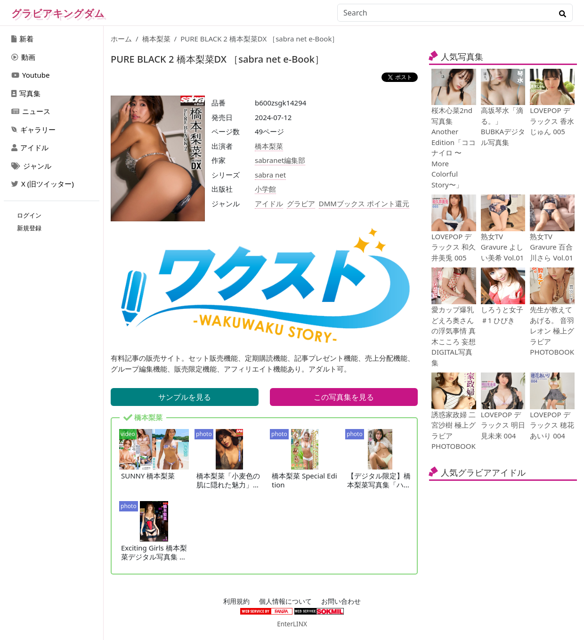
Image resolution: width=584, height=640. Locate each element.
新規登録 (29, 228)
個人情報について (285, 601)
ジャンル (31, 165)
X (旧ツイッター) (42, 183)
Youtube (30, 75)
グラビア (301, 203)
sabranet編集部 (280, 160)
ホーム (121, 38)
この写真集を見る (344, 397)
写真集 (26, 93)
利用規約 (236, 601)
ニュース (30, 111)
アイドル (30, 147)
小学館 (265, 189)
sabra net (270, 174)
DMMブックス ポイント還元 (364, 203)
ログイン (29, 215)
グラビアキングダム (58, 13)
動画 (23, 57)
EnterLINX (292, 624)
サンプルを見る (184, 397)
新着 (22, 38)
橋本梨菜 (156, 38)
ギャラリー (33, 129)
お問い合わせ (341, 601)
